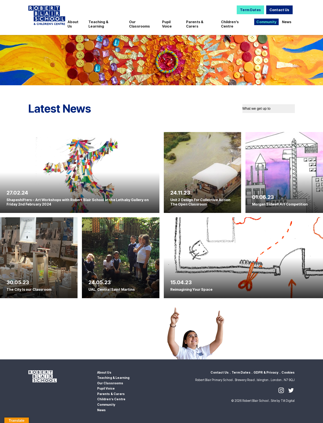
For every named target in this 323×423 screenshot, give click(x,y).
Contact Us (279, 10)
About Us (72, 24)
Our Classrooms (139, 24)
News (287, 22)
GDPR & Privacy (266, 372)
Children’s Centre (230, 24)
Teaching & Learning (98, 24)
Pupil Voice (167, 24)
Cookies (288, 372)
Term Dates (250, 10)
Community (266, 22)
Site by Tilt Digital (283, 400)
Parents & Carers (194, 24)
